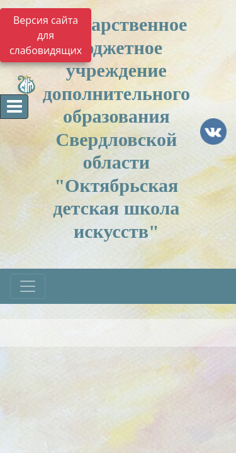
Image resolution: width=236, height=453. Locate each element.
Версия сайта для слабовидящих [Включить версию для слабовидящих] (45, 35)
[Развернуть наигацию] (27, 286)
